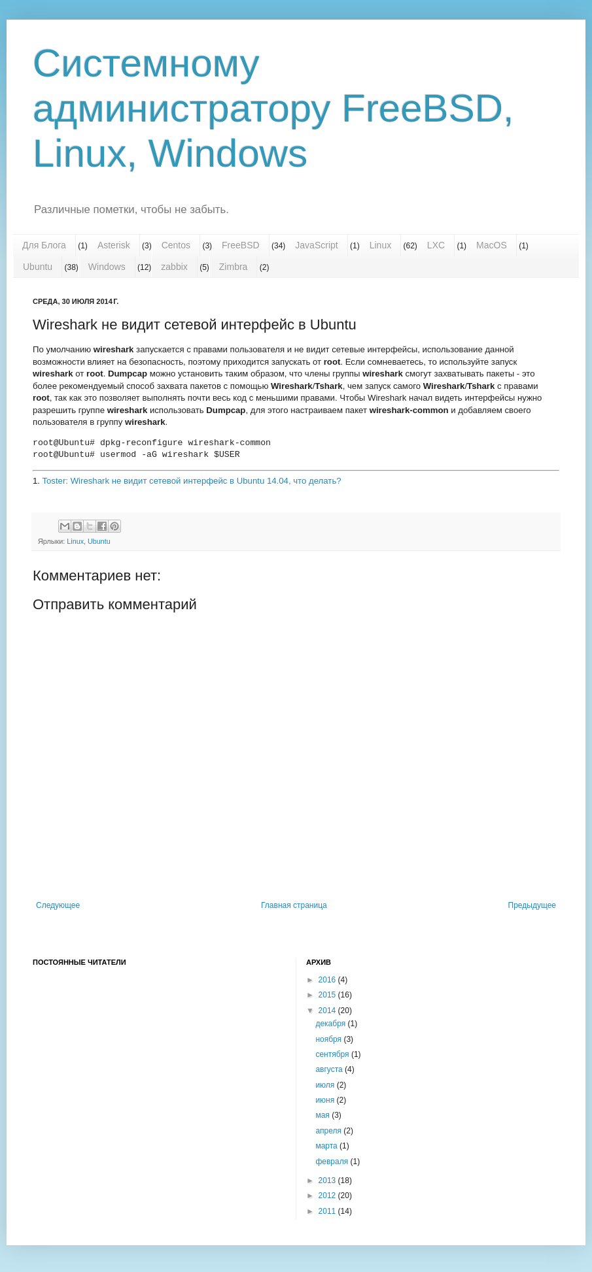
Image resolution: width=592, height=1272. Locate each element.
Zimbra (233, 266)
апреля (329, 1130)
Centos (176, 245)
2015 (328, 994)
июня (325, 1100)
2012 (328, 1195)
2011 (328, 1211)
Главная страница (294, 905)
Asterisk (113, 245)
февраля (332, 1161)
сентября (333, 1054)
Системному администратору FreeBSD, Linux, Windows (273, 108)
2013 (328, 1180)
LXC (436, 245)
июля (325, 1085)
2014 (328, 1010)
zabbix (174, 266)
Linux (380, 245)
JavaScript (316, 245)
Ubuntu (37, 266)
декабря (331, 1023)
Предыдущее (532, 905)
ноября (329, 1039)
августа (330, 1069)
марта (327, 1145)
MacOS (491, 245)
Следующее (58, 905)
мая (323, 1115)
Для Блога (44, 245)
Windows (107, 266)
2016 (328, 979)
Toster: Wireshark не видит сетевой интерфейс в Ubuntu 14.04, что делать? (191, 481)
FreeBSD (241, 245)
